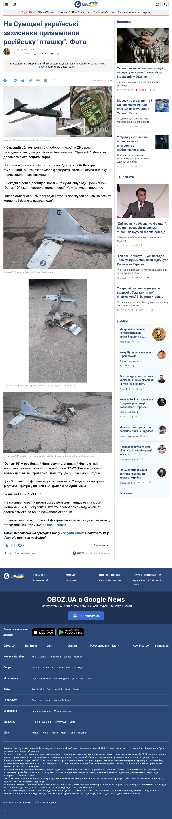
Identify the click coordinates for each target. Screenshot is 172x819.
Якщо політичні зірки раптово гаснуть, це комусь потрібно (133, 473)
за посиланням (54, 525)
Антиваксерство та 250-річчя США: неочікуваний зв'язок (136, 450)
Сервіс (76, 689)
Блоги (115, 645)
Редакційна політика (25, 553)
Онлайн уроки (61, 678)
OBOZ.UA (146, 754)
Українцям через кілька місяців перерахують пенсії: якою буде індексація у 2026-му (140, 72)
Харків (42, 656)
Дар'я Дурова (20, 49)
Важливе (124, 22)
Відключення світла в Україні (134, 12)
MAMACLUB (61, 722)
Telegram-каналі (72, 533)
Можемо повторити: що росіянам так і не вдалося (136, 429)
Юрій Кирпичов (127, 460)
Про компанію (39, 575)
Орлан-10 (83, 152)
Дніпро (67, 656)
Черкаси (78, 656)
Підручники (45, 678)
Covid (72, 722)
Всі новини (162, 645)
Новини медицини (42, 722)
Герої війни (28, 12)
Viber (6, 538)
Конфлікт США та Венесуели (74, 12)
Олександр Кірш (127, 483)
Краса (55, 732)
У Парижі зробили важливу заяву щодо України (139, 239)
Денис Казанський (129, 412)
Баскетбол (47, 667)
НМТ (90, 678)
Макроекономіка (63, 711)
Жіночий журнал (78, 732)
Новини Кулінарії (62, 700)
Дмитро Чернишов (129, 436)
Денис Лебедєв (127, 389)
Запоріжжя (55, 656)
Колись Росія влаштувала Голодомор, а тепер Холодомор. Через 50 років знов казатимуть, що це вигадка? (136, 403)
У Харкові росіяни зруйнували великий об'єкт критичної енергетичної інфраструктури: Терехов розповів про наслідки (139, 293)
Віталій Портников (129, 361)
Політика (31, 645)
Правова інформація (109, 575)
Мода (64, 732)
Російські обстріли (103, 12)
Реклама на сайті (41, 580)
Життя (72, 645)
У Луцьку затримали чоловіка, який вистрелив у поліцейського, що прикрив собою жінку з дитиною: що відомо (133, 143)
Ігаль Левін (125, 342)
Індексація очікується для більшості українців (137, 84)
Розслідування (99, 645)
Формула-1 (79, 667)
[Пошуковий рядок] (165, 4)
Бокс (68, 667)
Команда (70, 575)
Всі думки (126, 493)
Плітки (45, 732)
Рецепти (36, 700)
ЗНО (82, 678)
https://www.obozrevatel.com (116, 748)
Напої (47, 700)
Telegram (41, 165)
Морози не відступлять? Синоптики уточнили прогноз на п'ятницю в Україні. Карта (134, 107)
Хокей (60, 667)
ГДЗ (34, 678)
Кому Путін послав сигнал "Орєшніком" (136, 354)
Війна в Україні (46, 12)
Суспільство (141, 645)
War (32, 49)
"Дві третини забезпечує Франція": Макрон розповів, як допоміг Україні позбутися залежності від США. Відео (142, 228)
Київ (34, 656)
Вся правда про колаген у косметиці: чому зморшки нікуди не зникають (137, 380)
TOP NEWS (125, 177)
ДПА (74, 678)
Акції (67, 689)
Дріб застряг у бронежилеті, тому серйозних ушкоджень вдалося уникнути (132, 158)
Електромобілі (54, 689)
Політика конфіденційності (147, 575)
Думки (122, 321)
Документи (71, 580)
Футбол (35, 667)
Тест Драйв (38, 689)
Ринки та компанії (41, 711)
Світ (49, 645)
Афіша (35, 732)
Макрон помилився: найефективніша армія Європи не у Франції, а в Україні (133, 333)
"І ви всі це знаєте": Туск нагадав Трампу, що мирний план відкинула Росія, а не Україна (142, 260)
